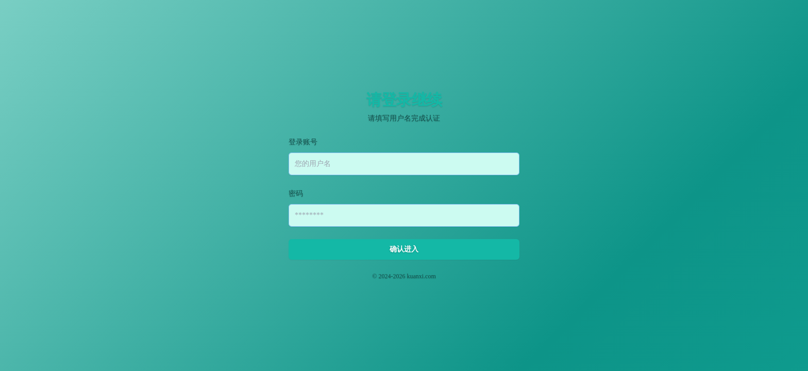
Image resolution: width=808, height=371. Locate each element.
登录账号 (303, 142)
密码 (296, 193)
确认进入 (404, 249)
